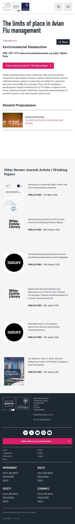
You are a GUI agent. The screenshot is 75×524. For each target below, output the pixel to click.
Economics (43, 488)
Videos (5, 480)
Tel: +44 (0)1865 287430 (42, 419)
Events (40, 450)
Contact (40, 456)
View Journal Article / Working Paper (28, 65)
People (40, 453)
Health (41, 467)
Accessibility (7, 518)
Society (7, 488)
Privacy (17, 518)
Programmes (7, 453)
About (5, 450)
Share (63, 42)
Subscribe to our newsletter (45, 441)
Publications (7, 456)
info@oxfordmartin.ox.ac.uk (43, 415)
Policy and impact (10, 473)
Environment (10, 467)
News (5, 459)
